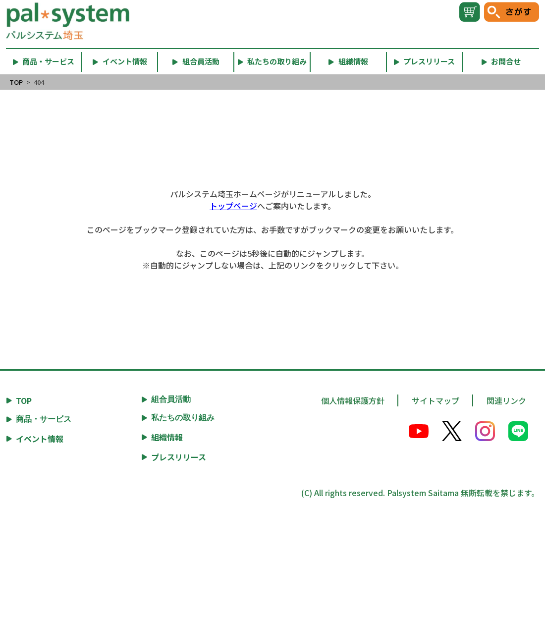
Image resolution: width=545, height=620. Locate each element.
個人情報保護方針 (352, 400)
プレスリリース (178, 457)
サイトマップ (435, 400)
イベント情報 (39, 439)
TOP (16, 82)
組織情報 (167, 437)
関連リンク (506, 400)
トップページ (233, 206)
